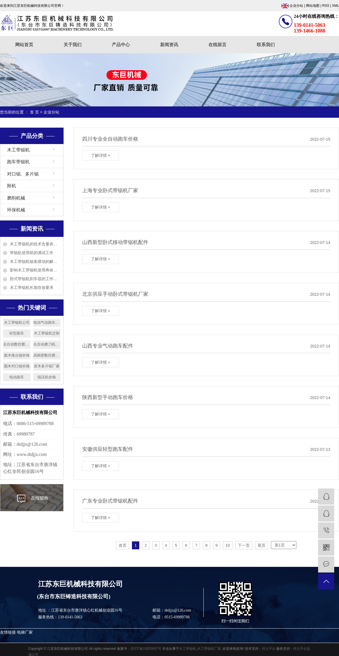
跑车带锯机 (18, 161)
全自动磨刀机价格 (47, 344)
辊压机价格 (47, 377)
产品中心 (121, 44)
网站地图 (313, 6)
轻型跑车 (16, 333)
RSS (325, 6)
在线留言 (217, 44)
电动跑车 (16, 377)
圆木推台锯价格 (17, 355)
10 (227, 545)
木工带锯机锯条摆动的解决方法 (35, 261)
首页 (123, 545)
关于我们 (73, 44)
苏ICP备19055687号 (146, 649)
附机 (11, 185)
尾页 (262, 545)
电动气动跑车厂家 (47, 322)
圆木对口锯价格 (17, 366)
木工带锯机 (18, 149)
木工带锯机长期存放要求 (31, 287)
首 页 (34, 112)
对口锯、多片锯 (23, 173)
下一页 (244, 545)
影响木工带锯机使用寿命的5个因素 (35, 270)
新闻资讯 (169, 44)
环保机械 (16, 209)
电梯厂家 (25, 632)
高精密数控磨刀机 (47, 355)
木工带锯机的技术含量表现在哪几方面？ (35, 244)
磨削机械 (16, 198)
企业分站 (296, 6)
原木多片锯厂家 (47, 366)
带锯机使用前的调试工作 (31, 252)
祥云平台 (268, 649)
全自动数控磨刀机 (17, 344)
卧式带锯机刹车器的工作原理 (35, 278)
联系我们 (266, 44)
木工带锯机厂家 (209, 649)
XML (335, 6)
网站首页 (24, 44)
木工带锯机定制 (47, 333)
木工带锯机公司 (17, 322)
